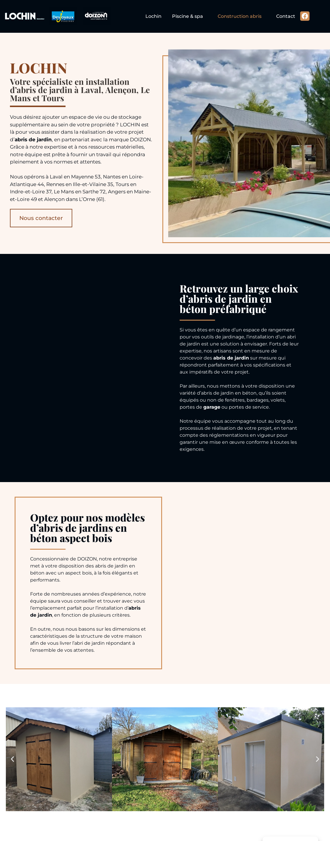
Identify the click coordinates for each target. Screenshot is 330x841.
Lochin (153, 16)
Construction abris (240, 16)
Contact (285, 16)
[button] (12, 759)
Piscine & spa (187, 16)
